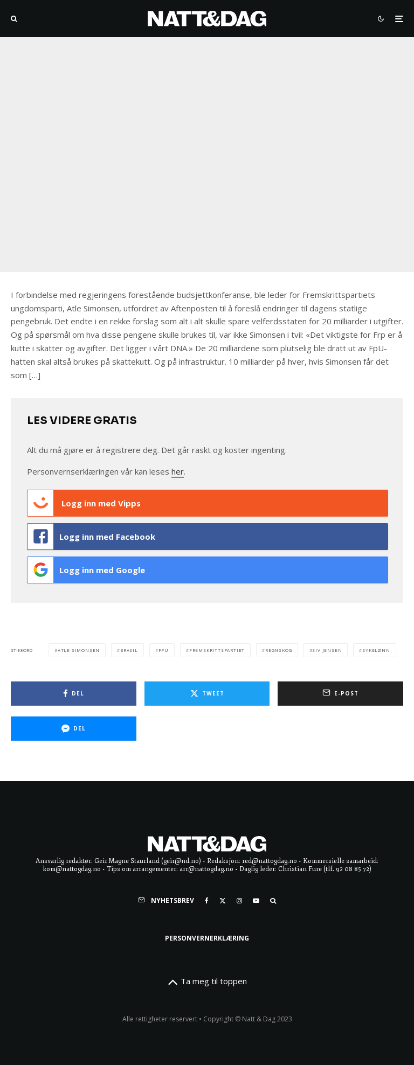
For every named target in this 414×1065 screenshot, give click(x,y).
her (177, 471)
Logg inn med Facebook (91, 536)
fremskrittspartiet (217, 650)
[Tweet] (207, 693)
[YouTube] (256, 900)
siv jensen (327, 650)
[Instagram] (239, 900)
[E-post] (340, 693)
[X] (222, 900)
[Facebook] (206, 900)
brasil (129, 650)
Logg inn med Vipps (84, 503)
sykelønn (376, 650)
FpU (163, 650)
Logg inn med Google (86, 570)
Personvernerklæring (207, 938)
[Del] (73, 693)
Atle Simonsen (79, 650)
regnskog (278, 650)
